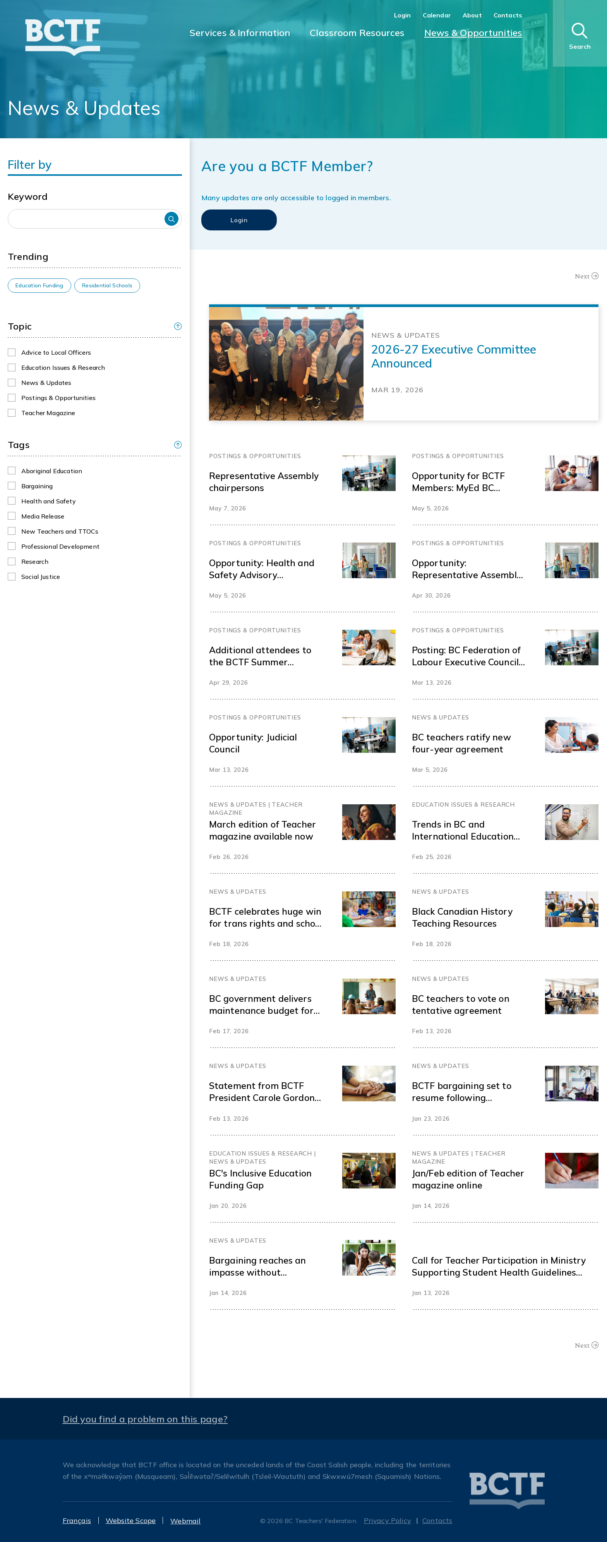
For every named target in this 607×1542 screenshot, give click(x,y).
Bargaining (37, 486)
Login (402, 15)
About (472, 15)
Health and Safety (48, 501)
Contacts (508, 15)
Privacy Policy (388, 1520)
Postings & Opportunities (58, 398)
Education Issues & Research (63, 367)
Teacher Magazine (48, 413)
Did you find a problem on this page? (145, 1419)
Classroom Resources (357, 32)
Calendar (437, 15)
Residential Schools (107, 285)
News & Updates (46, 382)
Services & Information (240, 32)
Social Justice (40, 576)
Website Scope (131, 1520)
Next (582, 276)
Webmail (185, 1520)
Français (77, 1520)
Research (34, 561)
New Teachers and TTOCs (60, 531)
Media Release (42, 516)
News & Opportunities (473, 32)
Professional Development (60, 546)
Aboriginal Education (51, 471)
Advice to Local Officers (56, 352)
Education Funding (39, 285)
